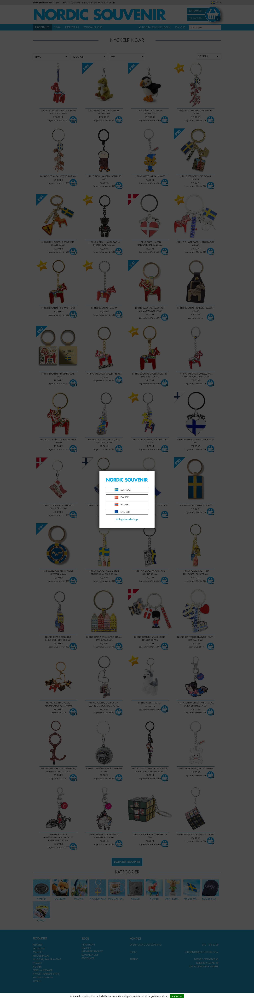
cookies (86, 996)
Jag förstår (176, 996)
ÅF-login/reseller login (127, 519)
